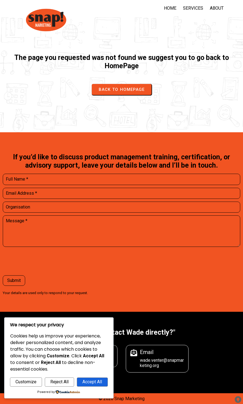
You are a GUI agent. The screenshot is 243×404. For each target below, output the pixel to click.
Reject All (59, 381)
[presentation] (45, 262)
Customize (25, 381)
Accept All (92, 381)
